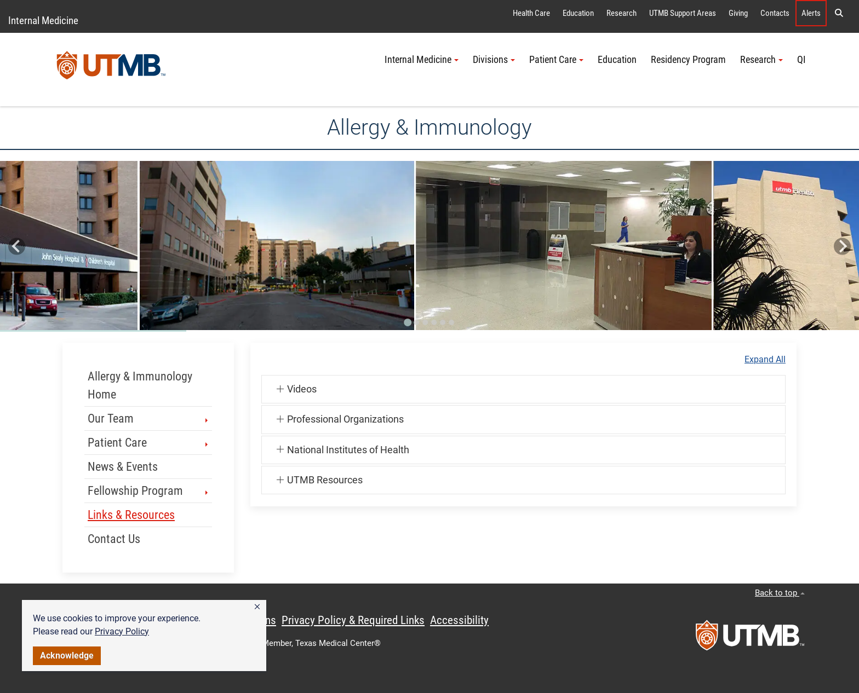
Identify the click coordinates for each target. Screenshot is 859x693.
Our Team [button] (149, 418)
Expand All (765, 360)
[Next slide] (842, 246)
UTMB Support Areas (682, 13)
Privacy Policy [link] (122, 631)
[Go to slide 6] (451, 322)
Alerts (811, 13)
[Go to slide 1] (407, 322)
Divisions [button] (494, 60)
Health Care (531, 13)
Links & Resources (131, 515)
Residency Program (688, 60)
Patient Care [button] (556, 60)
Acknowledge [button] (67, 655)
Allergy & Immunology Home (140, 385)
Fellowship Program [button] (149, 491)
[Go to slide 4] (434, 322)
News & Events (123, 466)
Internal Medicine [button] (422, 60)
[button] (257, 607)
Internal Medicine (43, 20)
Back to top (780, 593)
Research (621, 13)
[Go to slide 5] (442, 322)
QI (801, 60)
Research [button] (761, 60)
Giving (738, 13)
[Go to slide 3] (425, 322)
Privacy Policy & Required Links (353, 620)
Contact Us (114, 539)
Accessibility (459, 620)
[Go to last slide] (16, 246)
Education (578, 13)
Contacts (774, 13)
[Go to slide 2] (416, 322)
